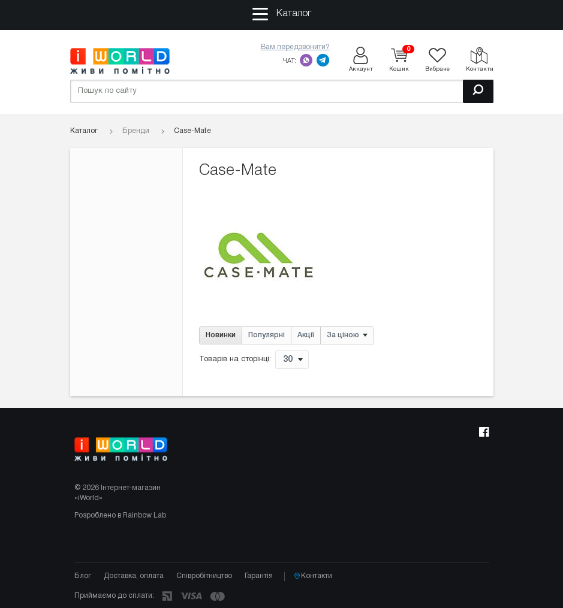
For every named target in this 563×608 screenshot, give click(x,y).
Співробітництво (204, 576)
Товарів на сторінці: (235, 359)
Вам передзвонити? (295, 47)
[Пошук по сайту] (281, 91)
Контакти (313, 576)
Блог (82, 576)
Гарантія (259, 576)
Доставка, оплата (134, 576)
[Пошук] (478, 91)
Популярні (266, 335)
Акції (305, 335)
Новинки (221, 335)
